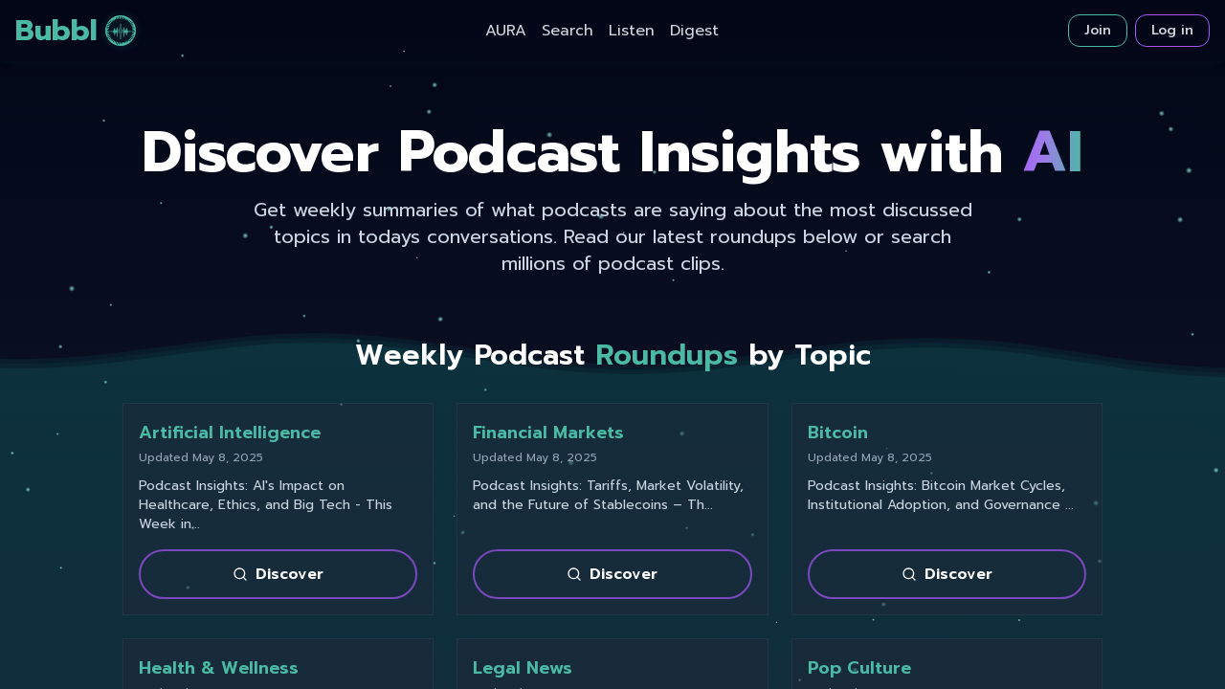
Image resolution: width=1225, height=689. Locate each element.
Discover (278, 574)
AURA (505, 30)
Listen (632, 30)
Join (1097, 30)
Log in (1172, 30)
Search (567, 30)
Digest (694, 30)
